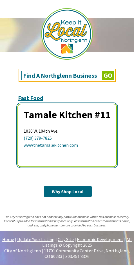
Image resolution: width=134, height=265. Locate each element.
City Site (66, 239)
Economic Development (100, 239)
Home (8, 239)
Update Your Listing (36, 239)
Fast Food (30, 97)
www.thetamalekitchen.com (51, 145)
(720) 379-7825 (38, 138)
